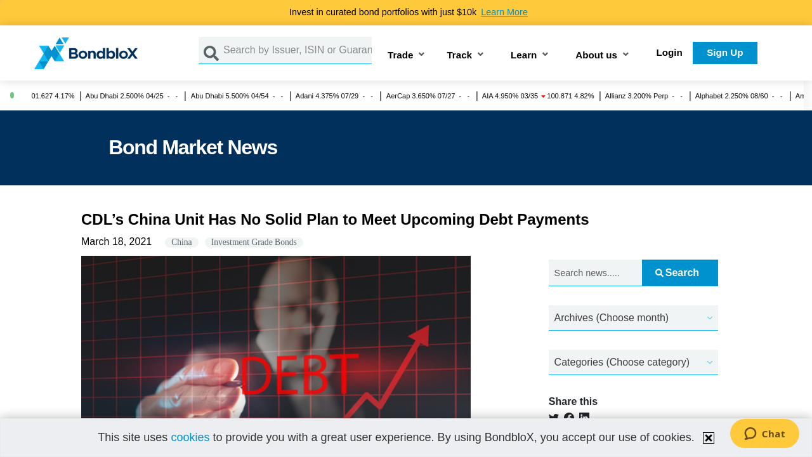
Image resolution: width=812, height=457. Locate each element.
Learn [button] (524, 55)
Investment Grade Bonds (254, 242)
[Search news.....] (596, 273)
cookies (190, 437)
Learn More (504, 12)
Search (677, 272)
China (181, 242)
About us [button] (596, 55)
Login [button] (670, 52)
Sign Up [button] (725, 52)
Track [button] (459, 55)
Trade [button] (401, 55)
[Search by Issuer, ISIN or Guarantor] (297, 50)
